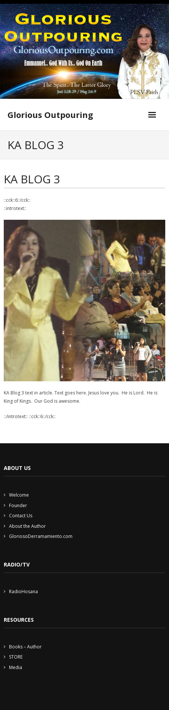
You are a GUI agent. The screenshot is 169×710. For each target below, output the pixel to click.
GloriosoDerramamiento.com (40, 536)
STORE (16, 657)
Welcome (19, 495)
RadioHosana (23, 591)
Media (15, 667)
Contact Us (20, 515)
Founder (18, 505)
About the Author (27, 526)
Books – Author (25, 647)
